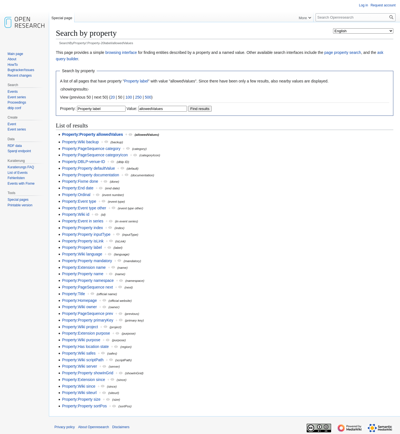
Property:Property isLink (82, 241)
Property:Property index (82, 227)
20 (113, 97)
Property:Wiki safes (79, 353)
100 (129, 97)
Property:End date (77, 188)
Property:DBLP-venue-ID (83, 161)
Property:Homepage (79, 300)
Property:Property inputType (86, 234)
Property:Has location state (85, 346)
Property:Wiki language (82, 254)
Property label (136, 81)
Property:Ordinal (76, 194)
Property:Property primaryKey (87, 320)
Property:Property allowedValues (92, 134)
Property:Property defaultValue (88, 168)
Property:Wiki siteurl (79, 392)
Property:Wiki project (80, 327)
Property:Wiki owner (79, 307)
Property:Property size (81, 399)
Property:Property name (82, 274)
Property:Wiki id (75, 214)
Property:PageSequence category (91, 148)
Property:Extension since (83, 379)
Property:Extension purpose (86, 333)
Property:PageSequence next (87, 287)
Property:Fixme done (80, 181)
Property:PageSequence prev (87, 313)
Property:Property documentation (90, 175)
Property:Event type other (84, 208)
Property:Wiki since (78, 386)
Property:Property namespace (88, 280)
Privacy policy (64, 427)
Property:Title (73, 294)
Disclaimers (120, 427)
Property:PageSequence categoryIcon (95, 155)
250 (138, 97)
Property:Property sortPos (84, 406)
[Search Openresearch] (356, 17)
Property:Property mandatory (87, 261)
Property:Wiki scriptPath (82, 360)
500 (148, 97)
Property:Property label (82, 247)
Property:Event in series (82, 221)
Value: (132, 108)
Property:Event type (79, 201)
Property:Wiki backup (80, 142)
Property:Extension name (84, 267)
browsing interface (121, 52)
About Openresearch (93, 427)
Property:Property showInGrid (87, 373)
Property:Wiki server (79, 366)
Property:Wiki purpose (81, 340)
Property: (68, 108)
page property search (342, 52)
